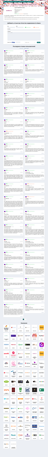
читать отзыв (13, 58)
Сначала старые (26, 48)
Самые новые (21, 48)
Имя (8, 26)
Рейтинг (15, 1)
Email (16, 26)
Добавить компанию (22, 1)
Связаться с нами (30, 1)
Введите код (9, 42)
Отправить (38, 42)
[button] (8, 32)
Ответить (21, 75)
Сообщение (9, 31)
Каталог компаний (9, 1)
